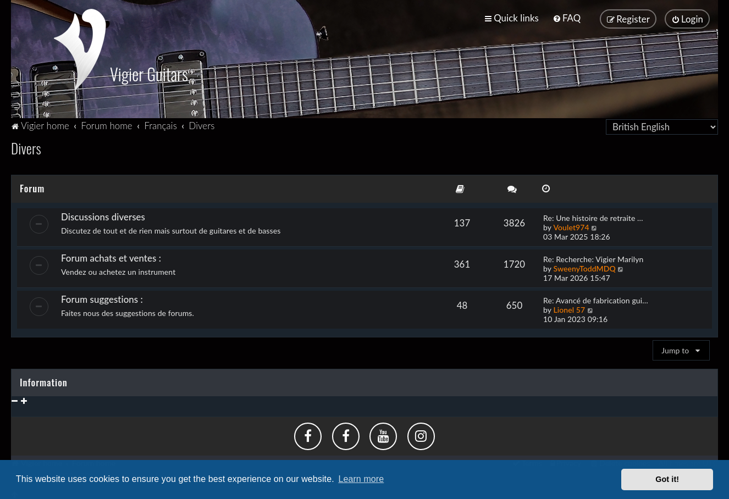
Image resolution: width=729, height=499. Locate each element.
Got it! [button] (667, 479)
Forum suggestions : (102, 297)
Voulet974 (571, 225)
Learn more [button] (361, 479)
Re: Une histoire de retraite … (593, 215)
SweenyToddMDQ (584, 266)
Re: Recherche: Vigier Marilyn (593, 257)
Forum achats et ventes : (111, 256)
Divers (26, 146)
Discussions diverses (103, 214)
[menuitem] (566, 17)
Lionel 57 (569, 307)
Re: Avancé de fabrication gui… (595, 298)
